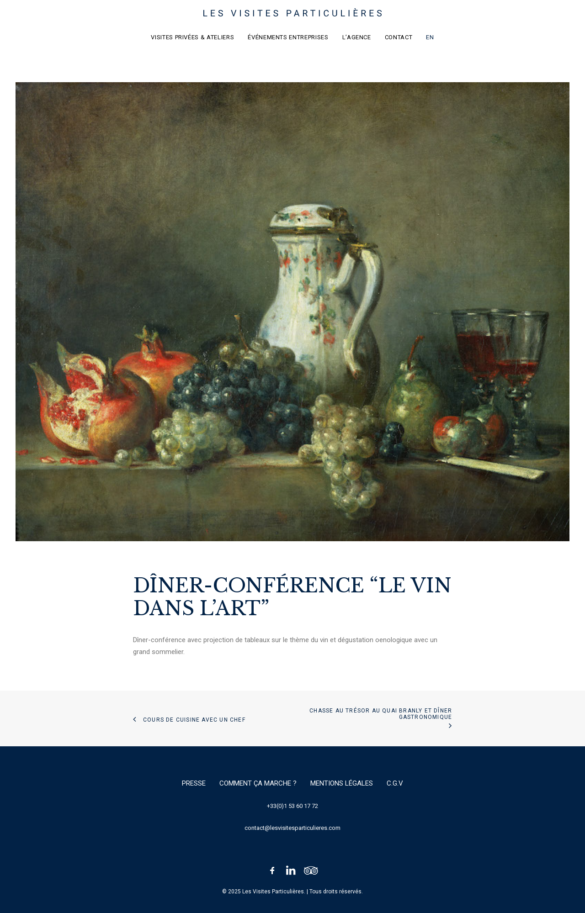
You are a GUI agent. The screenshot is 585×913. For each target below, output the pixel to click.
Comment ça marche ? (258, 783)
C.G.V (395, 783)
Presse (194, 783)
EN (430, 37)
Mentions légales (341, 783)
